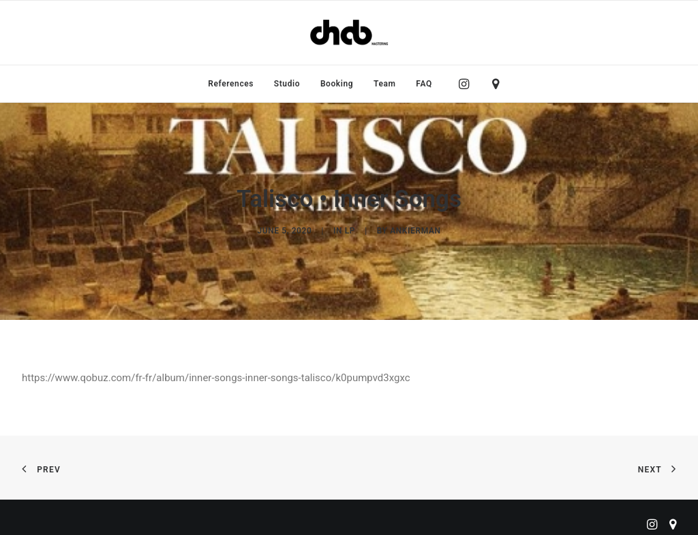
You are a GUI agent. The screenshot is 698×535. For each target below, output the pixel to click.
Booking (336, 83)
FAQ (424, 83)
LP (350, 228)
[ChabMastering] (349, 32)
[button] (467, 83)
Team (385, 83)
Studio (287, 83)
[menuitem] (230, 83)
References (231, 83)
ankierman (415, 228)
